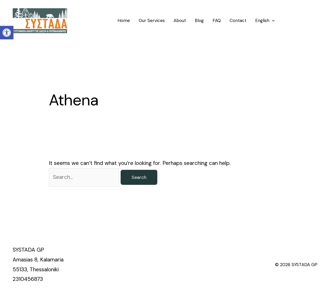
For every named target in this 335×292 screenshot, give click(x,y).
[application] (272, 20)
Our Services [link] (152, 20)
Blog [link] (199, 20)
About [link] (180, 20)
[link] (6, 32)
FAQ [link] (217, 20)
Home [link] (124, 20)
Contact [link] (238, 20)
